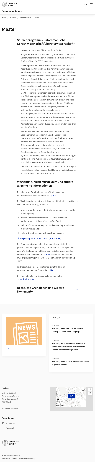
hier (48, 254)
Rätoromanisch (25, 17)
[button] (90, 389)
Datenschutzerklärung (26, 459)
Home (4, 17)
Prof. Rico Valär (27, 279)
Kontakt (14, 459)
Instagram (8, 423)
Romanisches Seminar (12, 11)
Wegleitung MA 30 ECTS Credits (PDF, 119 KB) (40, 238)
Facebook (8, 428)
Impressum (6, 459)
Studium (13, 17)
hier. (55, 195)
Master (37, 17)
